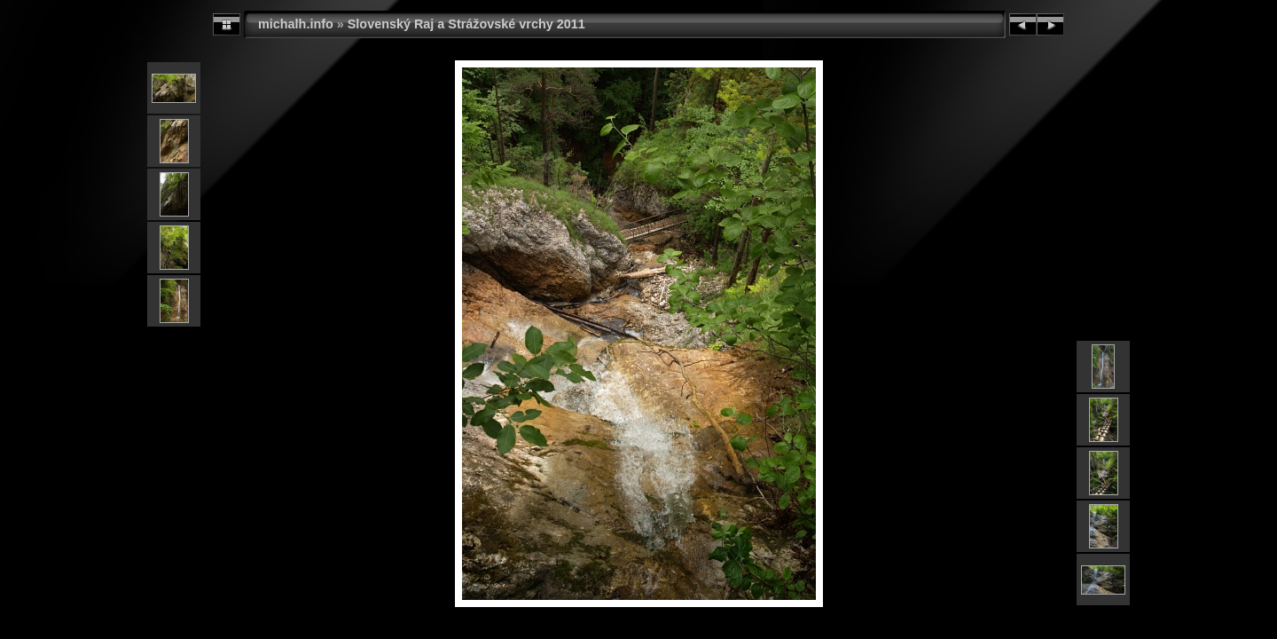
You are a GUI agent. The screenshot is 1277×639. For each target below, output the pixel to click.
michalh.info (295, 24)
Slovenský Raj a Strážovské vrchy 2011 (466, 24)
